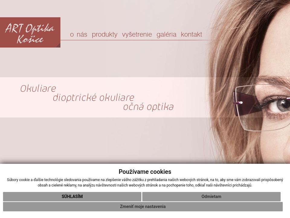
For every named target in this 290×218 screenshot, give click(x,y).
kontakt (191, 34)
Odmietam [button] (211, 196)
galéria (166, 34)
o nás (78, 34)
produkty (105, 34)
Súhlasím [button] (72, 196)
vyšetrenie (137, 34)
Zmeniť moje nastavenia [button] (143, 206)
